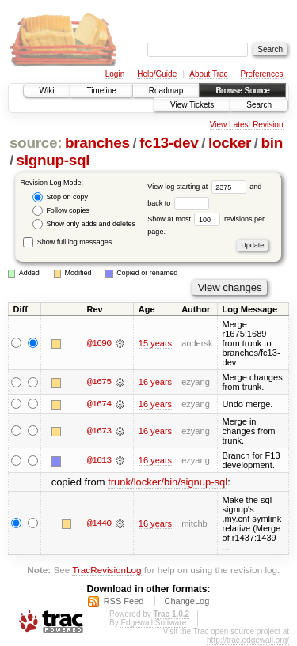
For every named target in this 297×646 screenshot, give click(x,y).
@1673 (99, 431)
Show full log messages (67, 242)
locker (229, 142)
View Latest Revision (247, 124)
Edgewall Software (153, 623)
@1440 (99, 523)
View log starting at (198, 187)
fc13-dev (168, 142)
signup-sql (53, 160)
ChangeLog (186, 601)
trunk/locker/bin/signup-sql (167, 483)
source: (36, 142)
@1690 (99, 343)
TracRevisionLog (106, 570)
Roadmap (166, 90)
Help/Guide (157, 74)
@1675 (99, 382)
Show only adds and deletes (83, 224)
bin (271, 142)
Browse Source (242, 90)
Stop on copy (60, 197)
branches (97, 142)
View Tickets (192, 104)
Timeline (101, 90)
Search (259, 104)
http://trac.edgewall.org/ (248, 641)
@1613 (99, 460)
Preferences (262, 74)
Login (114, 74)
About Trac (208, 74)
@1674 (99, 404)
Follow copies (60, 211)
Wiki (47, 90)
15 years (155, 343)
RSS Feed (124, 601)
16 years (155, 382)
